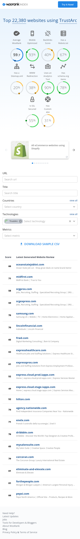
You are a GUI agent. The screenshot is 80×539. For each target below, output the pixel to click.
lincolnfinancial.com (29, 325)
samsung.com (25, 313)
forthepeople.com (27, 481)
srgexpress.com (26, 301)
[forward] (73, 150)
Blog (5, 529)
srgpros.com (24, 289)
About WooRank (11, 525)
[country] (35, 207)
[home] (15, 5)
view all (73, 200)
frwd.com (22, 338)
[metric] (35, 235)
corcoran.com (25, 457)
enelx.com (22, 420)
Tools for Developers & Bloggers (20, 522)
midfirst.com (24, 276)
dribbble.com (24, 432)
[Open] (74, 207)
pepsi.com (22, 493)
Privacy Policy (10, 532)
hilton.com (23, 399)
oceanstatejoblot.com (30, 264)
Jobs (5, 519)
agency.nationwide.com (31, 408)
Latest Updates (11, 516)
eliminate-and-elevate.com (33, 469)
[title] (40, 179)
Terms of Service (28, 532)
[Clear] (70, 221)
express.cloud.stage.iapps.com (35, 387)
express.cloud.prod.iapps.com (35, 374)
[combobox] (40, 207)
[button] (13, 221)
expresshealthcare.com (31, 350)
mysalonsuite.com (28, 444)
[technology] (45, 221)
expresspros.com (27, 362)
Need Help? (9, 513)
